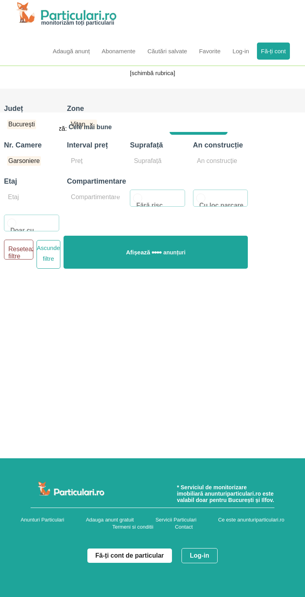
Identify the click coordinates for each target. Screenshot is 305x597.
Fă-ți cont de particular (129, 555)
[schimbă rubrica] (152, 73)
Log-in (199, 555)
